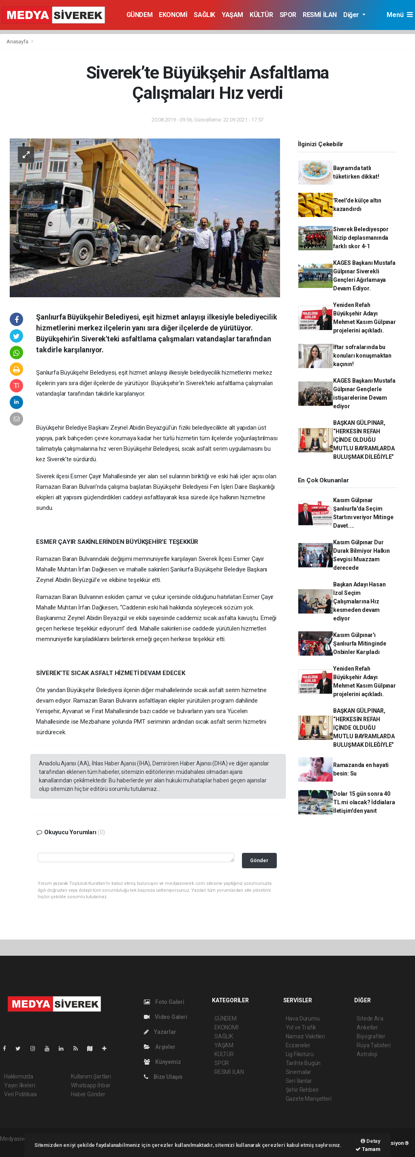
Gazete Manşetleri (309, 1098)
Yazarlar (160, 1032)
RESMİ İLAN (320, 15)
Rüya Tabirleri (373, 1045)
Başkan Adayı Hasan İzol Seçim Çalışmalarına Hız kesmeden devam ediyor (359, 601)
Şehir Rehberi (302, 1090)
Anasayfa (17, 41)
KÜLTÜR (261, 15)
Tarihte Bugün (303, 1063)
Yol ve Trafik (301, 1027)
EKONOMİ (173, 15)
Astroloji (367, 1054)
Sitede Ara (370, 1018)
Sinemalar (298, 1072)
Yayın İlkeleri (19, 1085)
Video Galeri (165, 1017)
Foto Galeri (164, 1002)
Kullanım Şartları (91, 1076)
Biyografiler (371, 1036)
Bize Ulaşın (163, 1077)
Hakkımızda (18, 1076)
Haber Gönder (88, 1094)
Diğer (352, 15)
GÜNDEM (139, 15)
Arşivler (159, 1047)
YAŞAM (232, 15)
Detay (371, 1141)
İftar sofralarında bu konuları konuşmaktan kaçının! (362, 355)
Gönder (259, 860)
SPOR (288, 15)
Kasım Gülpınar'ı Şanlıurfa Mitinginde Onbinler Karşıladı (359, 643)
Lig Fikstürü (300, 1054)
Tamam (368, 1149)
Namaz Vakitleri (305, 1036)
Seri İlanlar (299, 1081)
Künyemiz (162, 1062)
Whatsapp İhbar (90, 1085)
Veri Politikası (20, 1094)
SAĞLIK (204, 15)
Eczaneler (298, 1045)
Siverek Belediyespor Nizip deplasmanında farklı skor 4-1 (361, 237)
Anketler (367, 1027)
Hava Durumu (303, 1018)
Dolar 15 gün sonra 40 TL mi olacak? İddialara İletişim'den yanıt (364, 802)
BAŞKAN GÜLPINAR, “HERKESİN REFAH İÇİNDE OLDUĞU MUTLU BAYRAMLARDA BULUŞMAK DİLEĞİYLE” (364, 440)
